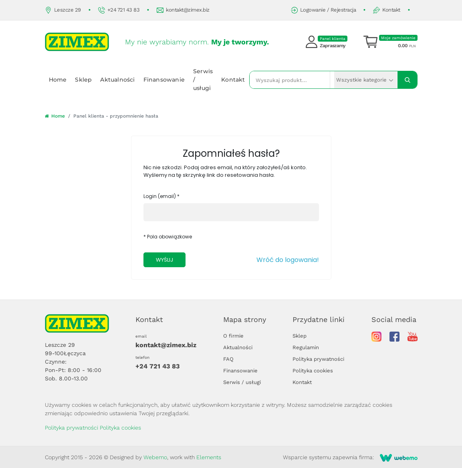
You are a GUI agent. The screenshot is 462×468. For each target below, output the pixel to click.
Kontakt (386, 10)
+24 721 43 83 (119, 10)
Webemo (155, 457)
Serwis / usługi (203, 80)
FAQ (228, 359)
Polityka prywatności (318, 359)
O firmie (233, 336)
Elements (208, 457)
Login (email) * (161, 196)
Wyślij (164, 260)
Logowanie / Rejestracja (323, 10)
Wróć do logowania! (287, 259)
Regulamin (306, 347)
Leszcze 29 (63, 10)
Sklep (83, 79)
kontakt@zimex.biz (183, 10)
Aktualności (117, 79)
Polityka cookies (313, 371)
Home (58, 79)
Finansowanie (164, 79)
